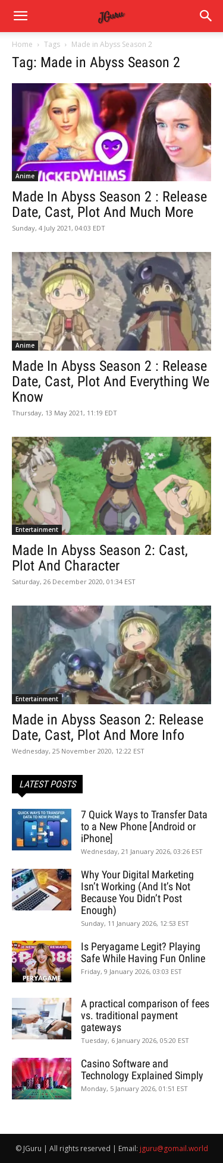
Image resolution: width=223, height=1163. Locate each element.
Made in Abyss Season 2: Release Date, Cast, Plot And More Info (107, 727)
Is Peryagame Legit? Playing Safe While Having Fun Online (143, 952)
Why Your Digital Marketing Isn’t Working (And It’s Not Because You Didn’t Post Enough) (137, 892)
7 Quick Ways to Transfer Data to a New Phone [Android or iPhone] (144, 826)
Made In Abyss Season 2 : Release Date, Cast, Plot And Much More (109, 204)
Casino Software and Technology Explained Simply (142, 1069)
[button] (206, 16)
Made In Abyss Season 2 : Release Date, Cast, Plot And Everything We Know (110, 381)
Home (22, 44)
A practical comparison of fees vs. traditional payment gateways (145, 1015)
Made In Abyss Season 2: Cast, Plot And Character (100, 558)
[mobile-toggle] (20, 16)
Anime (24, 176)
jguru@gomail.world (174, 1148)
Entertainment (36, 529)
